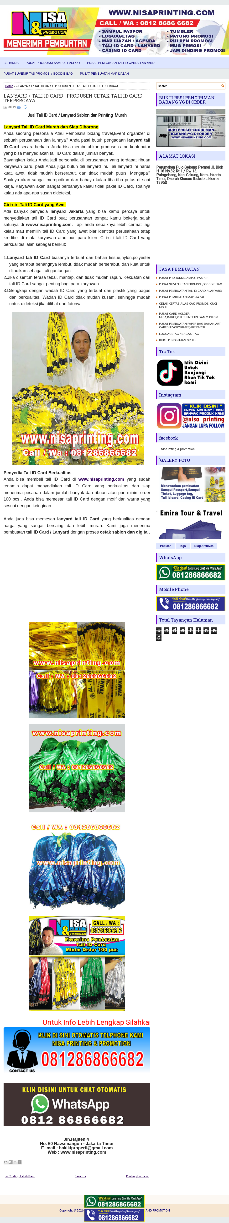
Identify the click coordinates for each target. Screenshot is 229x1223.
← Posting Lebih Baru (20, 1176)
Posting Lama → (137, 1176)
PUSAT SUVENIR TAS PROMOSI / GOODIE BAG (38, 73)
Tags (182, 546)
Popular (165, 546)
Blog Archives (203, 546)
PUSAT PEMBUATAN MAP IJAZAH (104, 73)
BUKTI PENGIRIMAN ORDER (178, 340)
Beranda (11, 63)
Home (9, 86)
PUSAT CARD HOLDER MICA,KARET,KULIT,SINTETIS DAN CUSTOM (188, 315)
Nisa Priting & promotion (178, 449)
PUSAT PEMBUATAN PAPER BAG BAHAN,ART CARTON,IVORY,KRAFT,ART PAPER (190, 325)
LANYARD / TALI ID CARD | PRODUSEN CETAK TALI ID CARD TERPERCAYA (73, 98)
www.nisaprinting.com (101, 479)
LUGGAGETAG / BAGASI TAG (179, 334)
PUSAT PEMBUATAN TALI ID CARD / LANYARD (121, 63)
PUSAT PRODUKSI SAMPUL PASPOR (53, 63)
